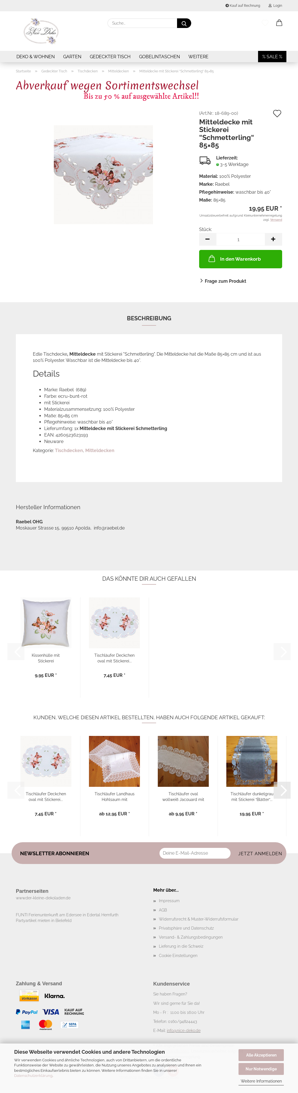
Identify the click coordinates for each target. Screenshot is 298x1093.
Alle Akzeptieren (261, 1055)
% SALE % (272, 56)
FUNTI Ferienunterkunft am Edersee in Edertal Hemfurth (67, 915)
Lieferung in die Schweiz (181, 946)
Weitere (198, 56)
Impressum (169, 900)
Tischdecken (69, 450)
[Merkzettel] (265, 23)
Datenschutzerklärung (33, 1075)
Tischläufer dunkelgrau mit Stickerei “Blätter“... (252, 796)
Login (275, 6)
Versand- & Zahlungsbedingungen (191, 937)
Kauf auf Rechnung (242, 6)
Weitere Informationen (261, 1081)
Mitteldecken (99, 450)
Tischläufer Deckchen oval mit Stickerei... (114, 657)
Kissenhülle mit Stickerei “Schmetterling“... (45, 657)
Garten (72, 56)
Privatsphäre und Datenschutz (186, 928)
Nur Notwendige (261, 1069)
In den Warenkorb (234, 258)
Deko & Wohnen (35, 56)
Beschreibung (149, 318)
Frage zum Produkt (225, 281)
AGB (163, 910)
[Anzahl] (240, 239)
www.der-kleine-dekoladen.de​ (43, 898)
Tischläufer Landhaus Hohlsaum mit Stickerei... (115, 796)
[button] (279, 23)
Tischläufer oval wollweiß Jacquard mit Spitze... (183, 796)
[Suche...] (184, 23)
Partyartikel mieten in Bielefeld (44, 920)
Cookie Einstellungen (178, 955)
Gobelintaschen (159, 56)
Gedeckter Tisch (110, 56)
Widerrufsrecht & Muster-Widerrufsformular (199, 919)
